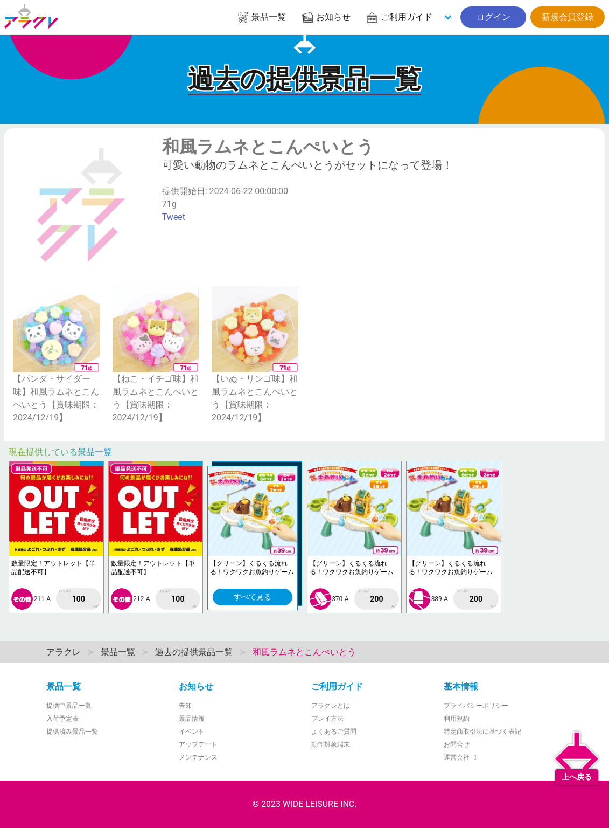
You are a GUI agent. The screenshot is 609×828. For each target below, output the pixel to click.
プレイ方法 (327, 718)
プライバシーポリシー (476, 705)
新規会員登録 (567, 17)
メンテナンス (198, 757)
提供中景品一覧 (69, 705)
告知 (185, 705)
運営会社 (462, 757)
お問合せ (457, 744)
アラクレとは (330, 705)
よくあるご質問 (333, 731)
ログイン (493, 17)
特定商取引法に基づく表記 (482, 731)
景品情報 (192, 718)
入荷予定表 (62, 718)
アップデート (198, 744)
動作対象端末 (330, 744)
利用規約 (457, 718)
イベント (192, 731)
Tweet (173, 217)
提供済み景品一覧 (72, 731)
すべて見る (252, 596)
